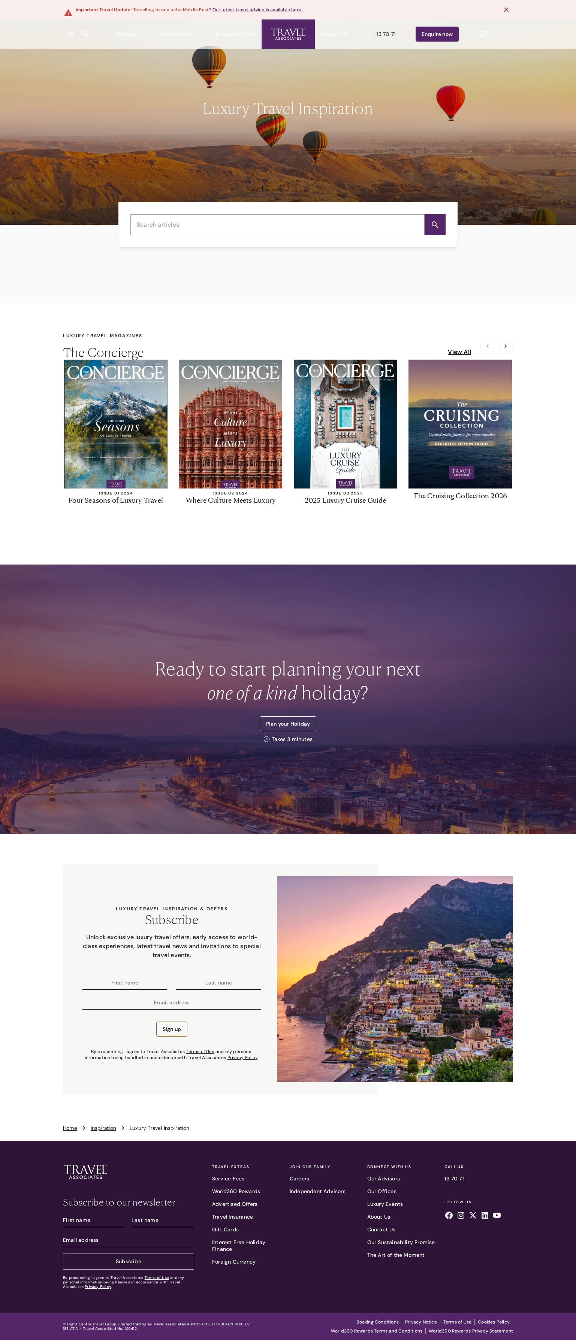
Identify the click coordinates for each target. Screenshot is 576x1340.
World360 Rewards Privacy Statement (471, 1331)
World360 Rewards (236, 1191)
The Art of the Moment (396, 1255)
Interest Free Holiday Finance (238, 1245)
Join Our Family (310, 1167)
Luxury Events (385, 1204)
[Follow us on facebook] (448, 1216)
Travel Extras (230, 1167)
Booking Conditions (377, 1322)
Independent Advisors (318, 1191)
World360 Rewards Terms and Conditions (376, 1331)
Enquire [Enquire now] (451, 29)
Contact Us (381, 1229)
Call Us (454, 1167)
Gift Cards (225, 1229)
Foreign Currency (234, 1261)
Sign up (172, 1029)
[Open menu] (70, 29)
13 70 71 (454, 1178)
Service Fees (228, 1178)
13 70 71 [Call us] (410, 29)
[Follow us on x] (472, 1216)
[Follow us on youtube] (496, 1216)
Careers (299, 1178)
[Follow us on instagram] (460, 1216)
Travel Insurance (232, 1216)
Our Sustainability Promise (401, 1242)
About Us (378, 1216)
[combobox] (288, 224)
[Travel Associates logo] (85, 1181)
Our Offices (381, 1191)
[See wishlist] (483, 29)
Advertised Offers (234, 1204)
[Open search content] (85, 29)
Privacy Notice (421, 1322)
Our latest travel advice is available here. (257, 10)
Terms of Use (200, 1052)
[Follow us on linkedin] (484, 1216)
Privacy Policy (242, 1058)
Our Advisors (383, 1178)
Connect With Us (389, 1167)
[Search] (435, 224)
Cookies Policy (494, 1322)
